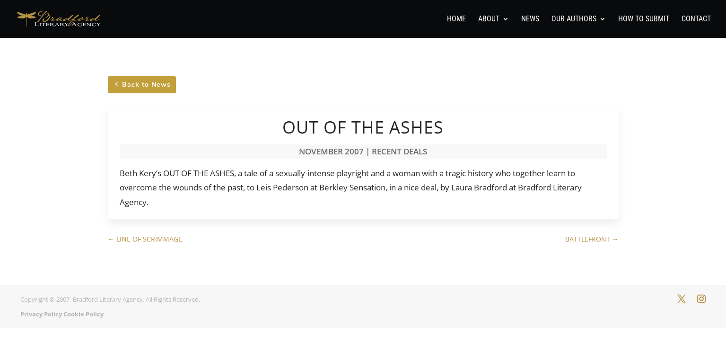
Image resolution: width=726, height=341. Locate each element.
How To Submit (643, 19)
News (530, 19)
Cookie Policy (83, 314)
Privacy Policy (41, 314)
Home (456, 19)
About (488, 19)
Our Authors (573, 19)
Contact (696, 19)
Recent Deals (399, 151)
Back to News (146, 84)
